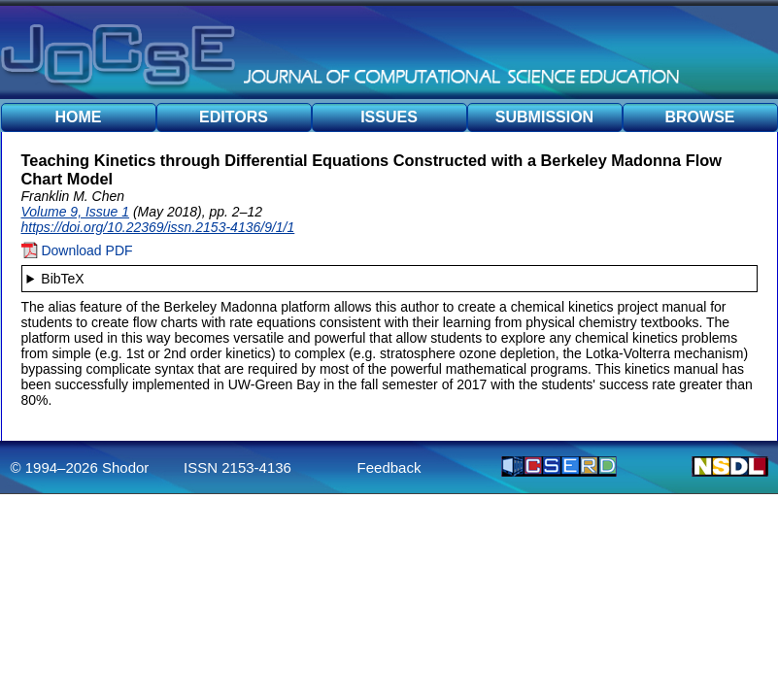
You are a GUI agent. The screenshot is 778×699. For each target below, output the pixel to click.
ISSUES (389, 117)
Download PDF (77, 250)
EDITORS (233, 117)
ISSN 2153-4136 (237, 467)
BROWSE (700, 117)
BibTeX (62, 278)
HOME (78, 117)
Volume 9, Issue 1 (75, 211)
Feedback (389, 467)
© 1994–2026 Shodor (80, 467)
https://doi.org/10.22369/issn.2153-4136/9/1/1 (158, 227)
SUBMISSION (544, 117)
